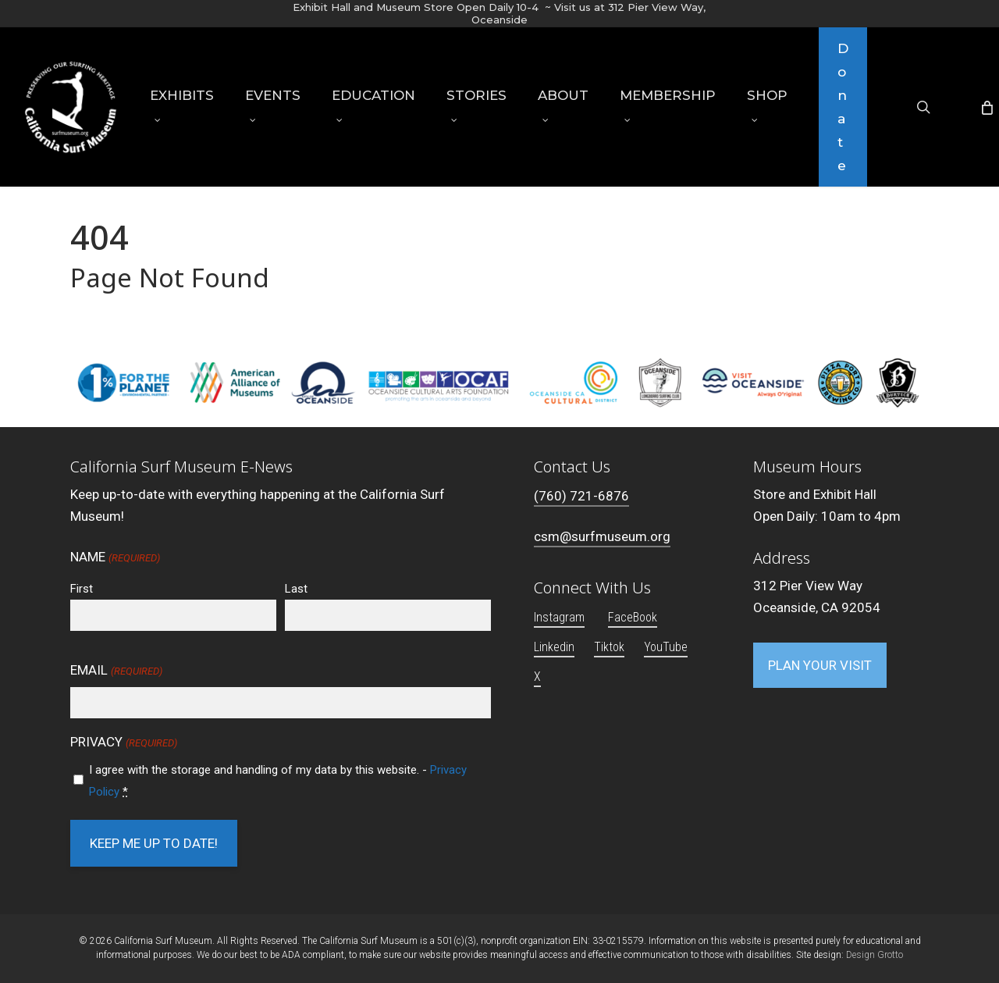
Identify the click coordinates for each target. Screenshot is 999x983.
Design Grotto (874, 954)
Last (296, 589)
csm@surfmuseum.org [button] (602, 536)
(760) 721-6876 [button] (581, 496)
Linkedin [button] (554, 646)
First (81, 589)
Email (116, 671)
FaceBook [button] (632, 617)
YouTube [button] (666, 646)
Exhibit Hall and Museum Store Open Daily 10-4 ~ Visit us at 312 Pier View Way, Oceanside (499, 13)
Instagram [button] (559, 617)
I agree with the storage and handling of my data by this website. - (278, 781)
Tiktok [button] (609, 646)
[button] (820, 665)
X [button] (537, 676)
